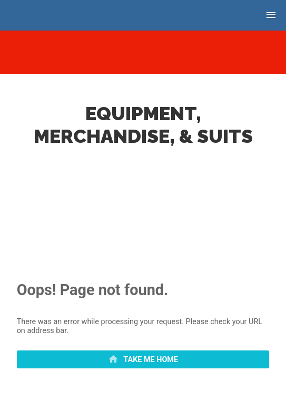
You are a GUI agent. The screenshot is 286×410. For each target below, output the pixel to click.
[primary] (143, 359)
